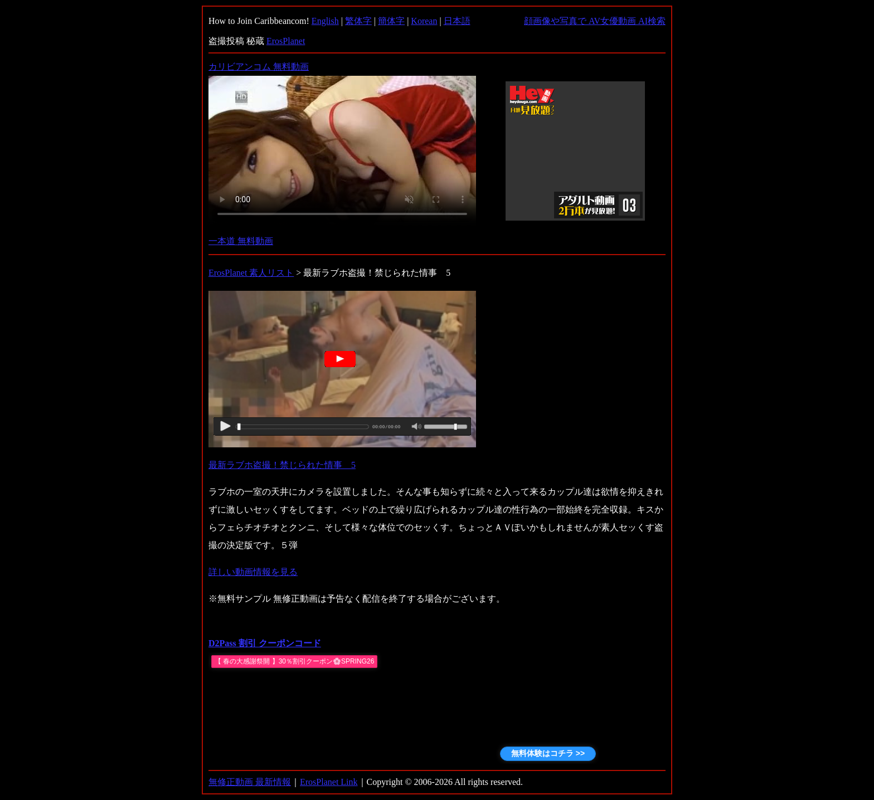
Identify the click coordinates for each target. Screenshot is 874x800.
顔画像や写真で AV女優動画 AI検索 (595, 21)
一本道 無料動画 (240, 241)
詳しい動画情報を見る (253, 572)
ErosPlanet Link (329, 782)
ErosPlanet (285, 41)
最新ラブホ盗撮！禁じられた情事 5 (282, 465)
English (325, 21)
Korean (424, 21)
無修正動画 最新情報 (249, 782)
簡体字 (391, 21)
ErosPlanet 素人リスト (251, 272)
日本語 (457, 21)
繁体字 (358, 21)
